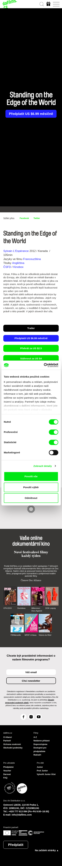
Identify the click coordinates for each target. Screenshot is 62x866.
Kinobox (18, 267)
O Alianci (7, 737)
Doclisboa (21, 608)
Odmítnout (31, 498)
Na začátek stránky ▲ (47, 850)
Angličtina (18, 263)
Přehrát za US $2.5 (31, 348)
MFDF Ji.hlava (30, 635)
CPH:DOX (7, 608)
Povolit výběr (31, 487)
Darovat (7, 774)
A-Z (35, 737)
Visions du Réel (45, 635)
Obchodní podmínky (12, 748)
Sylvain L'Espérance (16, 251)
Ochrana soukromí (12, 744)
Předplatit (15, 845)
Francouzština (32, 259)
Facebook (24, 218)
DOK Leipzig (50, 608)
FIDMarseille (16, 635)
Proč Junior (42, 771)
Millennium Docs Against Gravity (36, 609)
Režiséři (37, 755)
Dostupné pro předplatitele (40, 750)
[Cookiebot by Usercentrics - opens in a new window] (44, 365)
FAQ (5, 778)
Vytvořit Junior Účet (46, 774)
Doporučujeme (40, 744)
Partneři (7, 741)
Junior (40, 767)
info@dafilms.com (22, 814)
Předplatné (8, 767)
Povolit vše (31, 476)
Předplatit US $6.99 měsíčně (31, 114)
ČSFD (7, 267)
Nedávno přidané (42, 741)
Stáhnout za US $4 (31, 358)
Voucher (7, 771)
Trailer (31, 328)
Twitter (37, 218)
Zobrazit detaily (42, 466)
